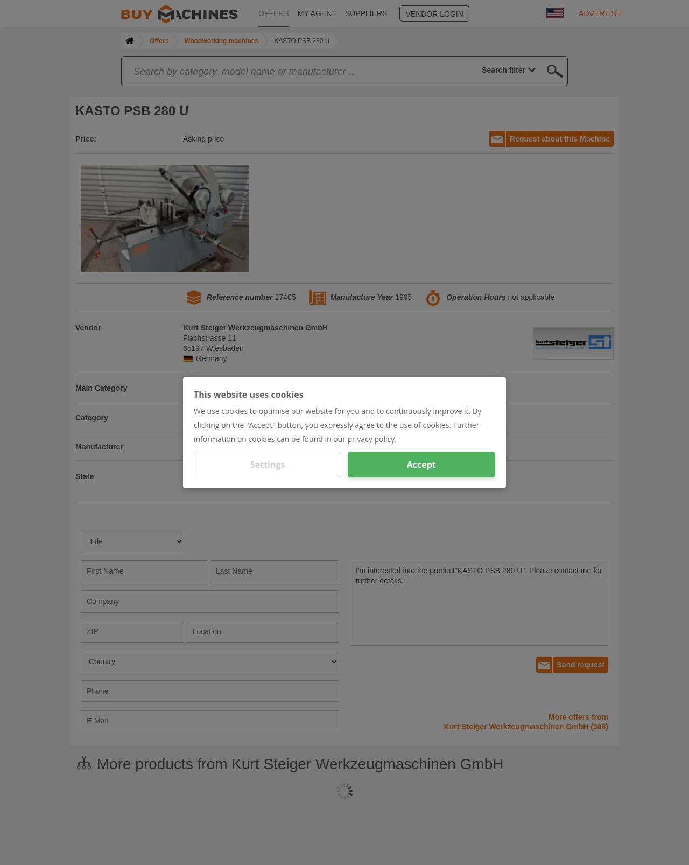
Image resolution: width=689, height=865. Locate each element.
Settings (267, 464)
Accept (421, 464)
